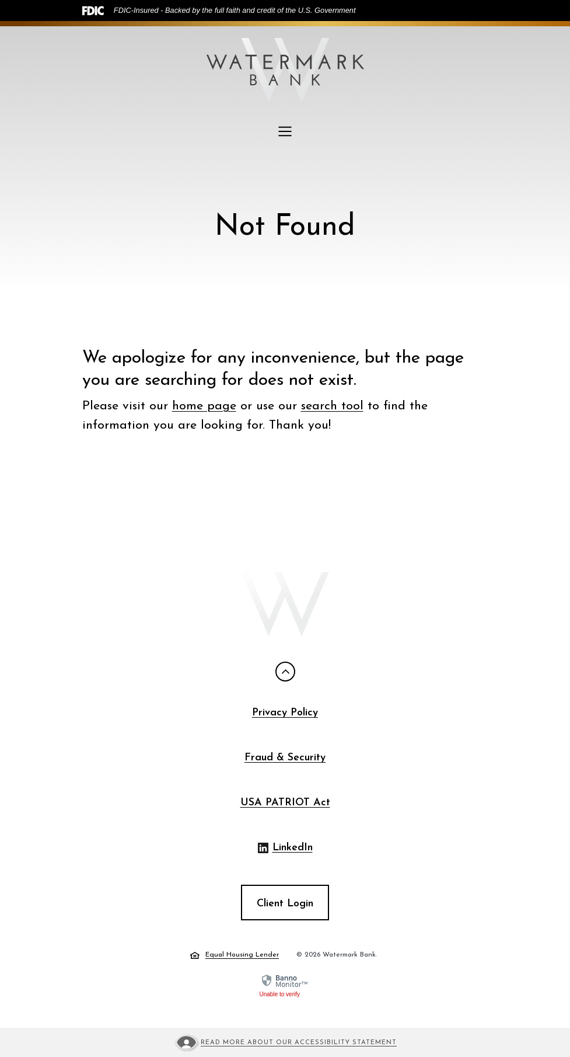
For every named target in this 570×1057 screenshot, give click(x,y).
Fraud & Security (285, 757)
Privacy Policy (285, 712)
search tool (332, 406)
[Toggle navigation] (285, 131)
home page (204, 406)
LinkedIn (285, 849)
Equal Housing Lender (234, 955)
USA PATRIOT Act (285, 802)
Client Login (285, 903)
